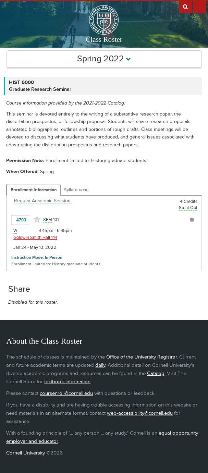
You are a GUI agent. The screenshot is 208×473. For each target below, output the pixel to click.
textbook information (67, 381)
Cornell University (25, 453)
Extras (199, 6)
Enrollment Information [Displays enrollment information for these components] (34, 190)
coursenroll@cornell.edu (66, 393)
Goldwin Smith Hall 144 (35, 237)
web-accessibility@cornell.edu (140, 413)
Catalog (155, 373)
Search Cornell (185, 6)
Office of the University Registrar (141, 357)
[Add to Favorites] (37, 219)
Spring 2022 (104, 58)
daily (100, 365)
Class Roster (104, 39)
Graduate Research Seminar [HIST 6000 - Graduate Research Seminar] (40, 89)
